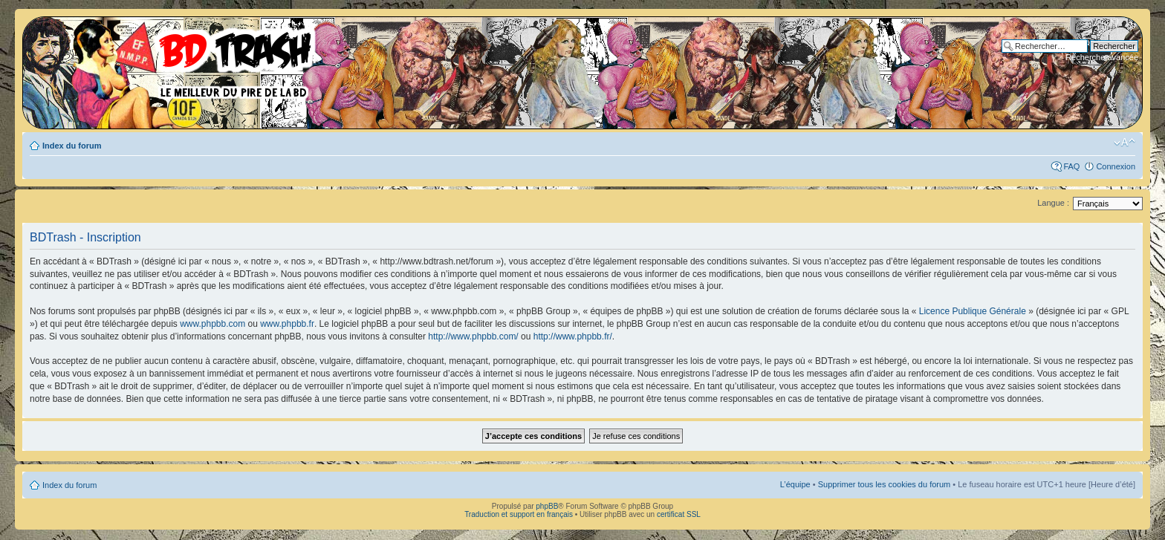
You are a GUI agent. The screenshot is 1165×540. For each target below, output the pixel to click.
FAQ (1071, 166)
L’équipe (795, 484)
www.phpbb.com (212, 324)
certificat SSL (679, 514)
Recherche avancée (1101, 57)
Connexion (1115, 166)
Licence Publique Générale (972, 311)
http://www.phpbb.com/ (473, 336)
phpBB (547, 506)
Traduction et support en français (518, 514)
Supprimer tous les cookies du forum (884, 484)
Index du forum (71, 145)
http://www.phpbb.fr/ (572, 336)
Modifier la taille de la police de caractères (1124, 142)
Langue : (1053, 202)
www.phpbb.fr (287, 324)
